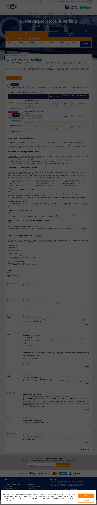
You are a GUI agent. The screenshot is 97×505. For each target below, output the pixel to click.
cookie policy (50, 498)
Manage (86, 501)
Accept (86, 496)
